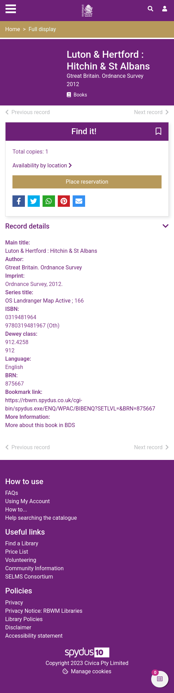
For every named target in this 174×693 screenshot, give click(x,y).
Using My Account (27, 501)
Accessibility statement (34, 635)
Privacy (14, 602)
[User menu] (164, 9)
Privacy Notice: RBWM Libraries (43, 611)
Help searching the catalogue (41, 518)
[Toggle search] (150, 9)
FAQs (11, 493)
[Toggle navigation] (11, 8)
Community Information (34, 568)
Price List (16, 551)
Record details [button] (27, 226)
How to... (16, 509)
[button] (158, 132)
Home (12, 29)
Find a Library (21, 543)
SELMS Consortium (29, 576)
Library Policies (24, 619)
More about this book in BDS (40, 425)
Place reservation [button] (114, 181)
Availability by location (42, 165)
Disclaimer (18, 627)
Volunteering (20, 560)
